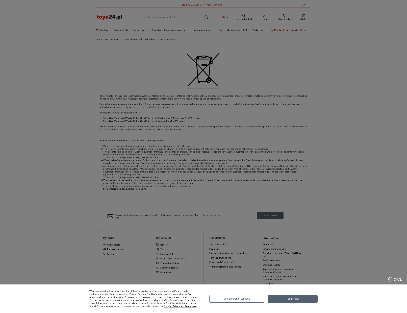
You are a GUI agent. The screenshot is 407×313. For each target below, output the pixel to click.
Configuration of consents (237, 298)
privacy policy (96, 297)
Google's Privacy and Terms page (180, 306)
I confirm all (293, 298)
